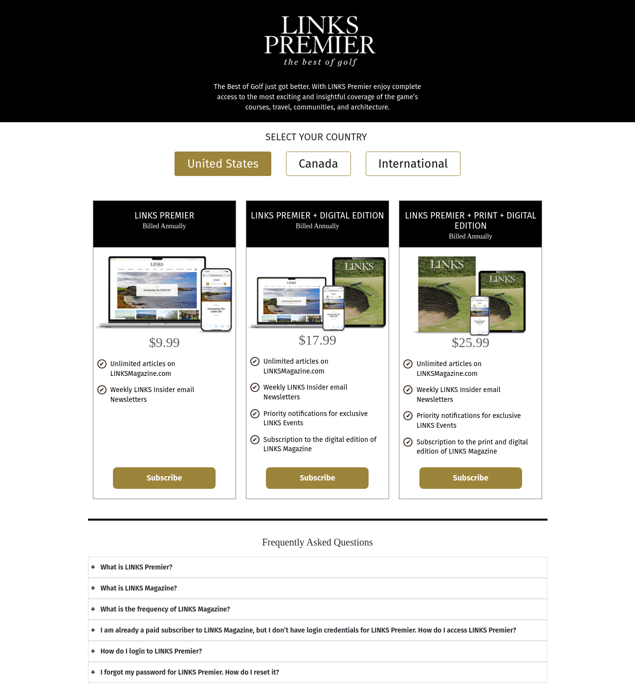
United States (223, 164)
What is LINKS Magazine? (139, 588)
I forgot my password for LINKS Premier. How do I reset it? (190, 672)
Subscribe (164, 477)
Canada (318, 164)
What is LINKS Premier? (137, 567)
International (413, 164)
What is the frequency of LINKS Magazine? (165, 609)
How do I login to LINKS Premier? (151, 651)
